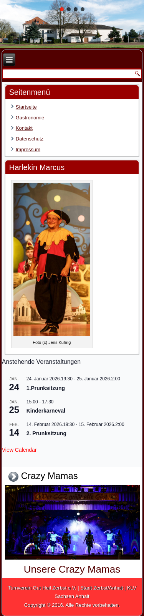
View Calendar (19, 450)
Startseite (26, 107)
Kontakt (24, 128)
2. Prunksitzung (46, 433)
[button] (62, 9)
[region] (72, 24)
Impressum (28, 149)
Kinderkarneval (45, 411)
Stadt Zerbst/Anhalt (101, 588)
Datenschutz (29, 139)
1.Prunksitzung (45, 388)
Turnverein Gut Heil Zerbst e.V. (42, 588)
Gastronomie (30, 118)
